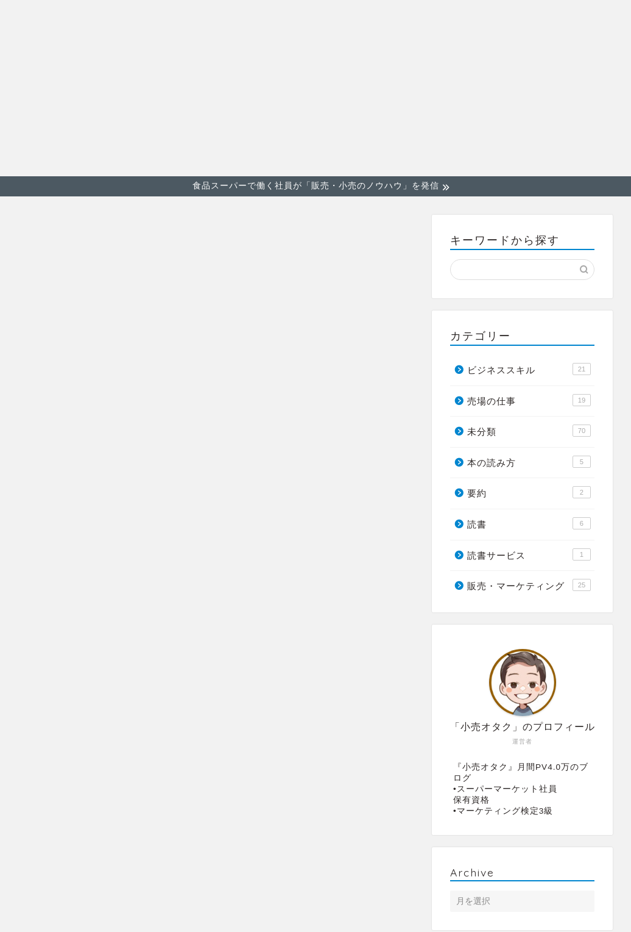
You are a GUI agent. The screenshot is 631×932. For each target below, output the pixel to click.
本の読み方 (529, 462)
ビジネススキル (498, 19)
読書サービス (529, 554)
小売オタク (42, 87)
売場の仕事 (582, 19)
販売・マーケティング (387, 19)
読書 (529, 523)
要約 (529, 493)
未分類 (529, 431)
